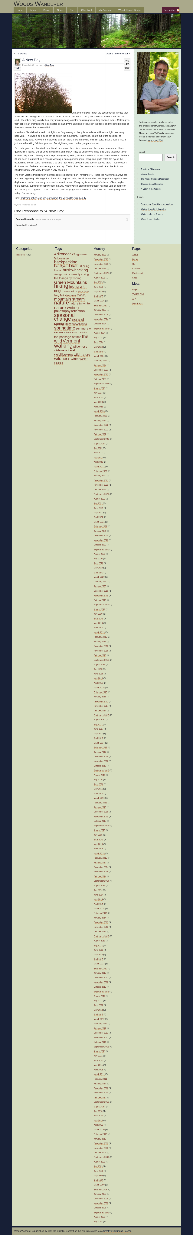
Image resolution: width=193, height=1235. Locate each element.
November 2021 (101, 485)
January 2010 (100, 1139)
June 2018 (98, 674)
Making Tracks (147, 174)
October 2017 (100, 710)
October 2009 (100, 1152)
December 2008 (101, 1199)
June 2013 (98, 950)
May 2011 (98, 1065)
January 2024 (100, 365)
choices (42, 198)
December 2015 (101, 812)
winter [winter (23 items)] (75, 359)
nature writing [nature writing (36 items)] (66, 307)
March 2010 (99, 1129)
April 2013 (98, 959)
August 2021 (99, 499)
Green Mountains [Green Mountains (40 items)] (70, 282)
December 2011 (101, 1033)
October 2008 (100, 1208)
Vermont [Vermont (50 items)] (71, 340)
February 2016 (100, 803)
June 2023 (98, 397)
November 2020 (101, 540)
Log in (135, 289)
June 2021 (98, 508)
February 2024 (100, 360)
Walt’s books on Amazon (152, 214)
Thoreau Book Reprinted (152, 184)
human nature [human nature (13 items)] (70, 291)
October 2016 (100, 766)
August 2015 (99, 830)
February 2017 (100, 747)
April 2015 (98, 848)
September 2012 (101, 991)
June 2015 (98, 839)
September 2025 (101, 273)
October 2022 (100, 434)
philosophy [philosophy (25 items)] (62, 311)
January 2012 (100, 1028)
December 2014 (101, 867)
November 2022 (101, 430)
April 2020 (98, 572)
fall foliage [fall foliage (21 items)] (61, 278)
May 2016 (98, 789)
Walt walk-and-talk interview (153, 209)
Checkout (86, 10)
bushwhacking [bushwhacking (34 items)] (75, 270)
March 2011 (99, 1074)
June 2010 (98, 1115)
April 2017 (98, 738)
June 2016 (98, 784)
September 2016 (101, 770)
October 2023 (100, 379)
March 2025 (99, 301)
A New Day (31, 60)
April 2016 (98, 793)
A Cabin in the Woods (151, 189)
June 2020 (98, 563)
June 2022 (98, 453)
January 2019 (100, 641)
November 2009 (101, 1148)
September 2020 (101, 549)
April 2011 (98, 1070)
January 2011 (100, 1083)
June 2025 (98, 287)
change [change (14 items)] (58, 274)
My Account (105, 10)
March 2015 (99, 853)
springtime (52, 198)
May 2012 (98, 1010)
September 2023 (101, 383)
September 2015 (101, 826)
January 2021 (100, 531)
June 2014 (98, 895)
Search (142, 152)
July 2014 (98, 890)
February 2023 (100, 416)
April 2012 (98, 1014)
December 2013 (101, 922)
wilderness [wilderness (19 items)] (80, 346)
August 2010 (99, 1106)
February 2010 (100, 1134)
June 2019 (98, 618)
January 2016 (100, 807)
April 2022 (98, 462)
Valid (138, 294)
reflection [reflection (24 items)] (78, 311)
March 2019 (99, 632)
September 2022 (101, 439)
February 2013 (100, 968)
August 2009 (99, 1162)
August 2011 (99, 1051)
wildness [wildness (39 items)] (62, 358)
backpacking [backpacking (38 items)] (65, 262)
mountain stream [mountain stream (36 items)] (69, 299)
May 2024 (98, 347)
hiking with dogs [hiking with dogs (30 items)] (70, 288)
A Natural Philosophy (150, 169)
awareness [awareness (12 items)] (63, 258)
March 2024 (99, 356)
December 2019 (101, 591)
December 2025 (101, 259)
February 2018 (100, 692)
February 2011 (100, 1079)
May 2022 (98, 457)
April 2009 (98, 1180)
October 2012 (100, 987)
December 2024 (101, 315)
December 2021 (101, 480)
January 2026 (100, 255)
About (33, 10)
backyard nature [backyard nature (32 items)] (68, 265)
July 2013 (98, 945)
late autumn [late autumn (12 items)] (83, 291)
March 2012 (99, 1019)
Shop (60, 10)
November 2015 (101, 816)
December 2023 (101, 370)
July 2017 (98, 724)
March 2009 (99, 1185)
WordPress (137, 303)
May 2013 (98, 955)
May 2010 (98, 1120)
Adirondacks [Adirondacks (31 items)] (64, 254)
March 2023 (99, 411)
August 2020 (99, 554)
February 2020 (100, 582)
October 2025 (100, 268)
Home (20, 10)
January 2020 (100, 586)
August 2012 (99, 996)
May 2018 (98, 678)
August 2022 (99, 443)
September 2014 (101, 881)
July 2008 (98, 1222)
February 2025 (100, 305)
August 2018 (99, 664)
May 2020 (98, 568)
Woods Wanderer (38, 3)
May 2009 (98, 1175)
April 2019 (98, 627)
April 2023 (98, 407)
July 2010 (98, 1111)
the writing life (66, 198)
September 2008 (101, 1212)
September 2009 (101, 1157)
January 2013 (100, 973)
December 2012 (101, 977)
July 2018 (98, 669)
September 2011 (101, 1047)
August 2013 (99, 941)
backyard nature (29, 198)
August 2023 (99, 388)
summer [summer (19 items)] (81, 328)
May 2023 (98, 402)
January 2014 (100, 918)
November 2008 (101, 1203)
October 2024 (100, 324)
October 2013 (100, 931)
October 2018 (100, 655)
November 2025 (101, 264)
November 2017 (101, 706)
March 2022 (99, 466)
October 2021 (100, 489)
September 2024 (101, 328)
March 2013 (99, 964)
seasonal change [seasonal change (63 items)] (64, 317)
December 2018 (101, 646)
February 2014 (100, 913)
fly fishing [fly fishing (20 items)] (75, 278)
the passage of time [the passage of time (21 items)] (67, 337)
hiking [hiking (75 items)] (61, 286)
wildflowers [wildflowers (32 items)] (63, 354)
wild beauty (80, 198)
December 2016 (101, 756)
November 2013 (101, 927)
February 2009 (100, 1189)
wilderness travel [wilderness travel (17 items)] (64, 350)
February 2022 (100, 471)
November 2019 (101, 595)
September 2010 (101, 1102)
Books (46, 10)
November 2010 (101, 1093)
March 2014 (99, 908)
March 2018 (99, 687)
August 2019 (99, 609)
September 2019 (101, 604)
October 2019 (100, 600)
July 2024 (98, 337)
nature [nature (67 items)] (61, 303)
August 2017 (99, 720)
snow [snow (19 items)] (68, 323)
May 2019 (98, 623)
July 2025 (98, 282)
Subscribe (169, 10)
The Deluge (21, 53)
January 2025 (100, 310)
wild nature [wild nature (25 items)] (82, 354)
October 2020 (100, 545)
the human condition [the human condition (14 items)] (76, 332)
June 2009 (98, 1171)
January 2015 (100, 862)
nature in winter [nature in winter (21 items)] (80, 303)
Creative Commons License (117, 1231)
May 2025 (98, 291)
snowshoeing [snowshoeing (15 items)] (79, 324)
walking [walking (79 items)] (63, 346)
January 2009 (100, 1194)
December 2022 (101, 425)
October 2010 (100, 1097)
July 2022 (98, 448)
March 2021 (99, 522)
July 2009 (98, 1166)
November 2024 (101, 319)
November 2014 (101, 871)
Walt (17, 68)
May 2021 (98, 512)
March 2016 (99, 798)
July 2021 (98, 503)
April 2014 (98, 904)
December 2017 (101, 701)
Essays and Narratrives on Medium (157, 204)
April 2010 (98, 1125)
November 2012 (101, 982)
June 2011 (98, 1060)
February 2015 (100, 858)
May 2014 (98, 899)
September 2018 (101, 660)
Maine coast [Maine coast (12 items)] (70, 295)
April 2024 (98, 351)
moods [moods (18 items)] (81, 295)
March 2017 (99, 743)
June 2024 (98, 342)
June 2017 (98, 729)
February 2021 (100, 526)
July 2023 (98, 393)
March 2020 (99, 577)
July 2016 (98, 779)
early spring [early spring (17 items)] (81, 274)
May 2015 (98, 844)
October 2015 (100, 821)
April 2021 (98, 517)
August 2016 (99, 775)
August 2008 (99, 1217)
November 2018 (101, 651)
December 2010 (101, 1088)
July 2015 (98, 835)
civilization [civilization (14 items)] (68, 274)
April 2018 (98, 683)
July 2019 (98, 614)
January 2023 (100, 420)
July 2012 (98, 1000)
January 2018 (100, 697)
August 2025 (99, 278)
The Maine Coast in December (155, 179)
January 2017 (100, 752)
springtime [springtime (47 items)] (64, 327)
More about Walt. (155, 140)
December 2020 (101, 535)
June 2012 (98, 1005)
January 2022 (100, 475)
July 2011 (98, 1056)
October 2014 (100, 876)
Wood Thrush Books (129, 10)
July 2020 (98, 559)
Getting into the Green (117, 53)
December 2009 (101, 1143)
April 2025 (98, 296)
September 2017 (101, 715)
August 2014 (99, 885)
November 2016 (101, 761)
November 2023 (101, 374)
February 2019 (100, 637)
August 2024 (99, 333)
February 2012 (100, 1023)
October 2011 (100, 1042)
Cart (72, 10)
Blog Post (49, 65)
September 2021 (101, 494)
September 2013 (101, 936)
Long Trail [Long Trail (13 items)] (59, 295)
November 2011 (101, 1037)
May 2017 (98, 733)
